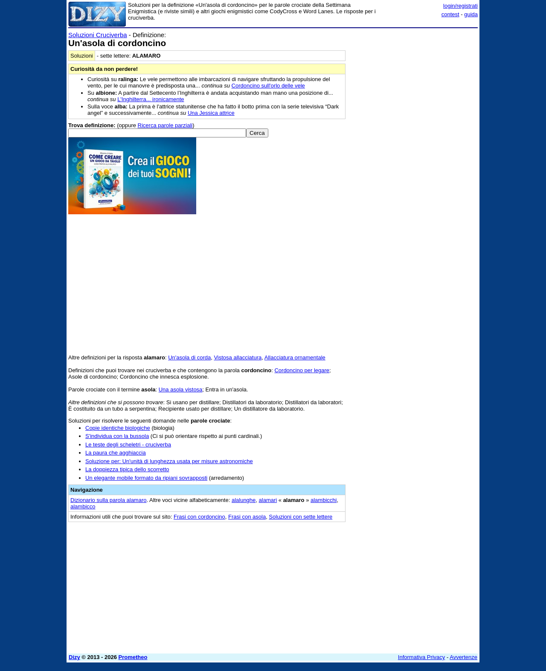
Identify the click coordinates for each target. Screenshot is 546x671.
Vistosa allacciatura (237, 357)
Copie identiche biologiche (117, 428)
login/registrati (460, 6)
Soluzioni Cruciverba (97, 34)
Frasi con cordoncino (199, 516)
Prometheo (133, 657)
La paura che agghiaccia (115, 452)
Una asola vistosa (181, 389)
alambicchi (324, 500)
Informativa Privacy (421, 657)
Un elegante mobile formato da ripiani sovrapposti (146, 478)
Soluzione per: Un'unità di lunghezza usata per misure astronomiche (169, 461)
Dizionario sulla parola (108, 500)
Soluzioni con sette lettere (300, 516)
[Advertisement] (414, 159)
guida (471, 14)
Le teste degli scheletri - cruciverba (128, 444)
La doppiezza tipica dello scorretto (127, 469)
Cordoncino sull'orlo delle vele (268, 85)
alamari (268, 500)
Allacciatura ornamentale (294, 357)
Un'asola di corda (189, 357)
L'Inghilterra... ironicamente (150, 99)
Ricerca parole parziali (165, 125)
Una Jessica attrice (211, 113)
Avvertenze (463, 657)
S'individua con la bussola (117, 436)
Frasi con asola (247, 516)
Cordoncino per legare (301, 370)
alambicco (83, 506)
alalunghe (244, 500)
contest (450, 14)
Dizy (74, 657)
